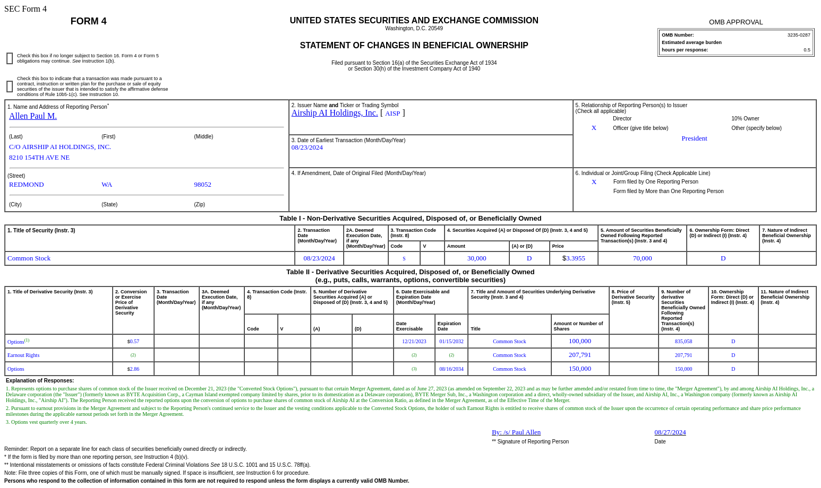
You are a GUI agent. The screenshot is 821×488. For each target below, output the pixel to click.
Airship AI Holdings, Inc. (335, 112)
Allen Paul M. (33, 115)
